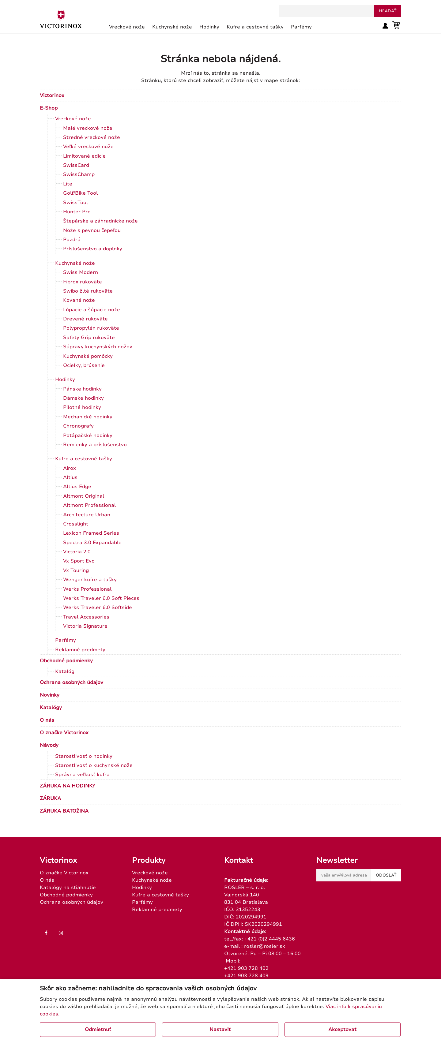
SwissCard (76, 165)
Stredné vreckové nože (91, 137)
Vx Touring (76, 570)
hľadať (388, 11)
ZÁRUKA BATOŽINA (64, 811)
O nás (47, 720)
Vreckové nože (73, 118)
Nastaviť (220, 1029)
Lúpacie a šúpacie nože (91, 309)
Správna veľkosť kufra (82, 774)
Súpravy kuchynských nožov (97, 346)
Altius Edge (77, 486)
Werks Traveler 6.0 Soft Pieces (101, 598)
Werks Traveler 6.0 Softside (97, 607)
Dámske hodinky (83, 398)
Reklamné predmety (80, 649)
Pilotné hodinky (82, 407)
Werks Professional (87, 589)
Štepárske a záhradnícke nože (100, 221)
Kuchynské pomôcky (88, 356)
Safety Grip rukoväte (89, 337)
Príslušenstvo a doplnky (92, 248)
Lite (67, 184)
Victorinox (52, 95)
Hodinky (65, 379)
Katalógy (51, 707)
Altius (70, 477)
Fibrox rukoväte (82, 282)
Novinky (49, 695)
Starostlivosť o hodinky (83, 756)
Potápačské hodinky (87, 435)
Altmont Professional (89, 505)
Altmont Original (83, 496)
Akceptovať (342, 1029)
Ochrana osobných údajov (71, 682)
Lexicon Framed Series (91, 533)
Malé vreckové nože (87, 128)
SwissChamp (79, 174)
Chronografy (78, 426)
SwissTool (75, 202)
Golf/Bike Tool (80, 193)
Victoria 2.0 (77, 551)
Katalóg (64, 671)
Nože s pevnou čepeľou (92, 230)
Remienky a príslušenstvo (95, 444)
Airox (69, 468)
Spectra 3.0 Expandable (92, 542)
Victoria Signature (85, 626)
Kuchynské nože (75, 263)
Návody (49, 745)
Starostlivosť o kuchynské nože (94, 765)
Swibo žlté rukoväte (88, 291)
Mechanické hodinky (87, 416)
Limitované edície (84, 156)
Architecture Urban (86, 514)
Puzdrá (72, 239)
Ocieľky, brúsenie (84, 365)
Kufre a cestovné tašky (83, 458)
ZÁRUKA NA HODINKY (67, 786)
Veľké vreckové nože (88, 146)
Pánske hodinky (82, 389)
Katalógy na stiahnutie (68, 887)
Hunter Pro (77, 211)
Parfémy (65, 640)
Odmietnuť (98, 1029)
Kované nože (79, 300)
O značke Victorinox (64, 732)
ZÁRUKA (50, 798)
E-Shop (49, 108)
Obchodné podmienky (66, 660)
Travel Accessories (86, 617)
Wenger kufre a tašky (90, 579)
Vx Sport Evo (79, 561)
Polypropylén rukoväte (91, 328)
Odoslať (386, 875)
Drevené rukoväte (85, 319)
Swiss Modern (80, 272)
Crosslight (75, 524)
